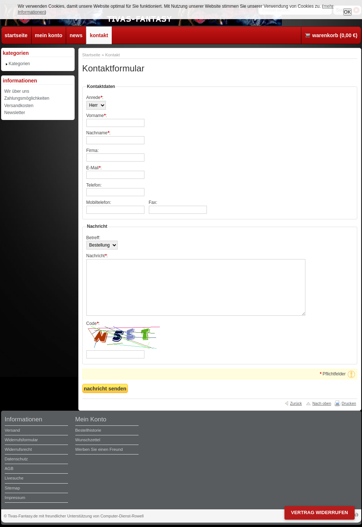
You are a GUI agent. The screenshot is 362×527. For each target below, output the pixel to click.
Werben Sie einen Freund (99, 449)
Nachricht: (97, 255)
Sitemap (12, 488)
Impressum (15, 497)
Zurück (296, 403)
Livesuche (14, 478)
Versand (12, 430)
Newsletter (14, 112)
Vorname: (96, 115)
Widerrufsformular (21, 440)
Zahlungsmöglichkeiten (27, 98)
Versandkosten (18, 105)
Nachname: (98, 132)
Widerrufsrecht (18, 449)
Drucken (349, 403)
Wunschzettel (87, 440)
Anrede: (95, 97)
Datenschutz (16, 459)
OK (347, 12)
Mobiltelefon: (98, 202)
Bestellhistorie (88, 430)
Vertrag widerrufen (319, 512)
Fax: (153, 202)
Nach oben (321, 403)
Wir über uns (16, 91)
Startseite (91, 54)
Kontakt (112, 54)
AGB (9, 468)
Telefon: (94, 185)
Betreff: (93, 237)
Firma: (92, 150)
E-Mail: (94, 167)
